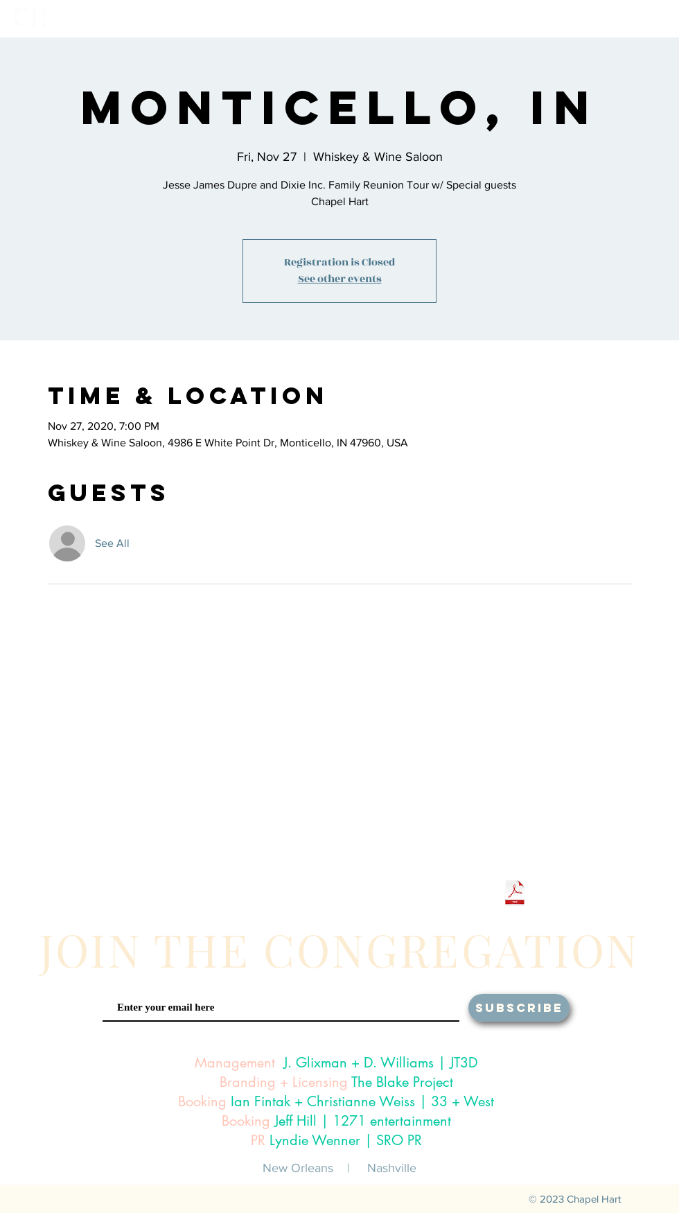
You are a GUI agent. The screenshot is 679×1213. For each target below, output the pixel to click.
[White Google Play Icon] (429, 894)
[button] (485, 18)
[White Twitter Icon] (294, 894)
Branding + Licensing (284, 1082)
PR (258, 1140)
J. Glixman (315, 1063)
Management (235, 1063)
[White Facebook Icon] (204, 894)
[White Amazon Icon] (474, 894)
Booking (202, 1101)
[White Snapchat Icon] (339, 894)
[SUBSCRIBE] (519, 1008)
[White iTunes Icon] (384, 894)
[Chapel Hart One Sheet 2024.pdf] (515, 894)
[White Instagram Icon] (249, 894)
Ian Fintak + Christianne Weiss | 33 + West (362, 1101)
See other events (340, 279)
